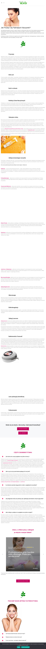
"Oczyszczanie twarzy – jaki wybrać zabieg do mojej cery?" (16, 640)
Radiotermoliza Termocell (15, 336)
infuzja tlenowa (7, 481)
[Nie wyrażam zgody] (44, 645)
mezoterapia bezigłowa (15, 481)
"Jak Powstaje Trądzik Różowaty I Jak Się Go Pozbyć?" (15, 633)
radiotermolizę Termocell (7, 463)
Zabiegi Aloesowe (31, 130)
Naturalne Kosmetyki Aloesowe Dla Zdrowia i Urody (14, 128)
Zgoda (18, 647)
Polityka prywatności (25, 647)
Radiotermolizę (3, 346)
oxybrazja (2, 481)
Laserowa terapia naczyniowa (12, 460)
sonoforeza (23, 481)
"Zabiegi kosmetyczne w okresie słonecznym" (14, 637)
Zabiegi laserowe (4, 320)
